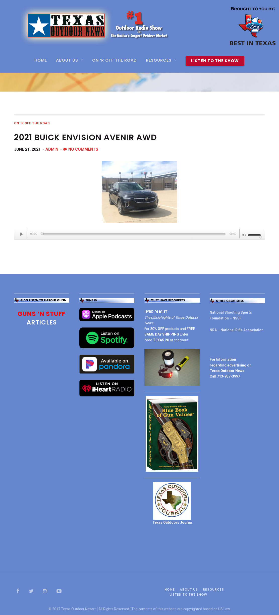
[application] (139, 234)
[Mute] (244, 235)
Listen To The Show (215, 61)
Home (40, 60)
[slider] (134, 234)
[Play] (22, 234)
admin (51, 149)
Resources (159, 60)
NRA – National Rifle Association (236, 330)
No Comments (83, 149)
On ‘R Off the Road (114, 60)
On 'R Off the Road (32, 123)
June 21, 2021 (27, 149)
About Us (67, 60)
